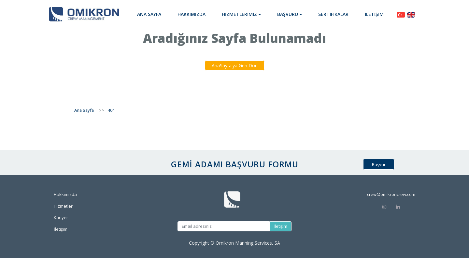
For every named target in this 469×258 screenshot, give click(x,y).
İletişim (374, 14)
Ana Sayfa (149, 14)
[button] (241, 14)
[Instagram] (384, 206)
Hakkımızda (192, 14)
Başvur (379, 164)
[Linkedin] (405, 206)
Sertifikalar (333, 14)
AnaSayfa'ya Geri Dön (235, 65)
